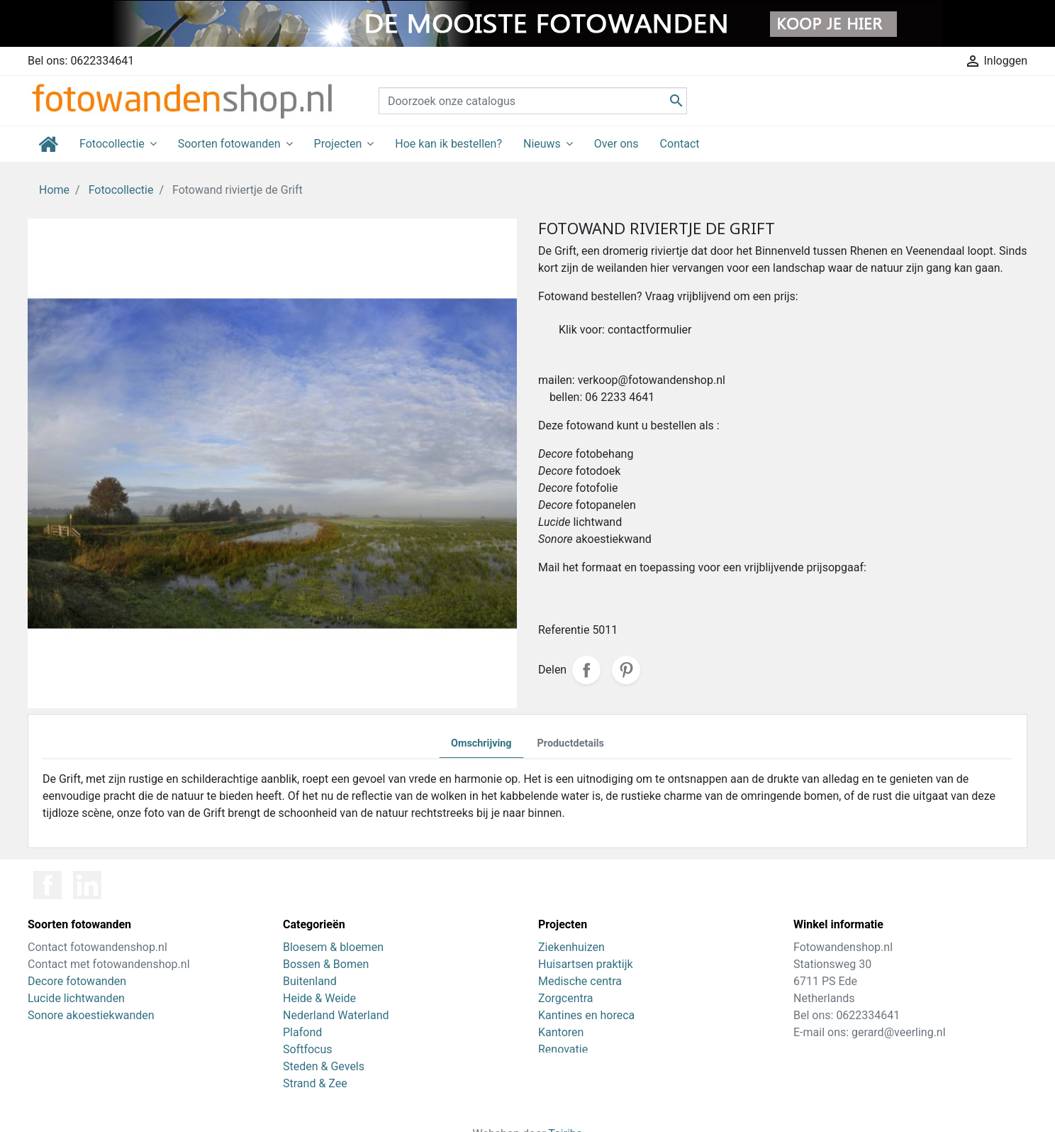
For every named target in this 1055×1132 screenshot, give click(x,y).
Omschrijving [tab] (481, 743)
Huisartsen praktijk (585, 964)
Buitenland (310, 981)
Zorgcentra (565, 998)
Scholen (558, 1083)
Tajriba (565, 1112)
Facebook (47, 885)
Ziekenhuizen (571, 947)
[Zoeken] (533, 100)
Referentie (563, 630)
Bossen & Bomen (326, 964)
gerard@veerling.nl (899, 1032)
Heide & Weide (319, 998)
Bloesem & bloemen (333, 947)
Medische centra (580, 981)
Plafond (302, 1032)
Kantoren (561, 1032)
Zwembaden (569, 1066)
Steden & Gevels (323, 1066)
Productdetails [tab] (570, 743)
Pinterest (626, 670)
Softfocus (308, 1049)
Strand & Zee (315, 1083)
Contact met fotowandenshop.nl (109, 964)
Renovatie (563, 1049)
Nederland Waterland (336, 1015)
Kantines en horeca (586, 1015)
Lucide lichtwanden (76, 998)
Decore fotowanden (77, 981)
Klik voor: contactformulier (625, 329)
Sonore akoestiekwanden (91, 1015)
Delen (586, 670)
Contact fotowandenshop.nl (97, 947)
